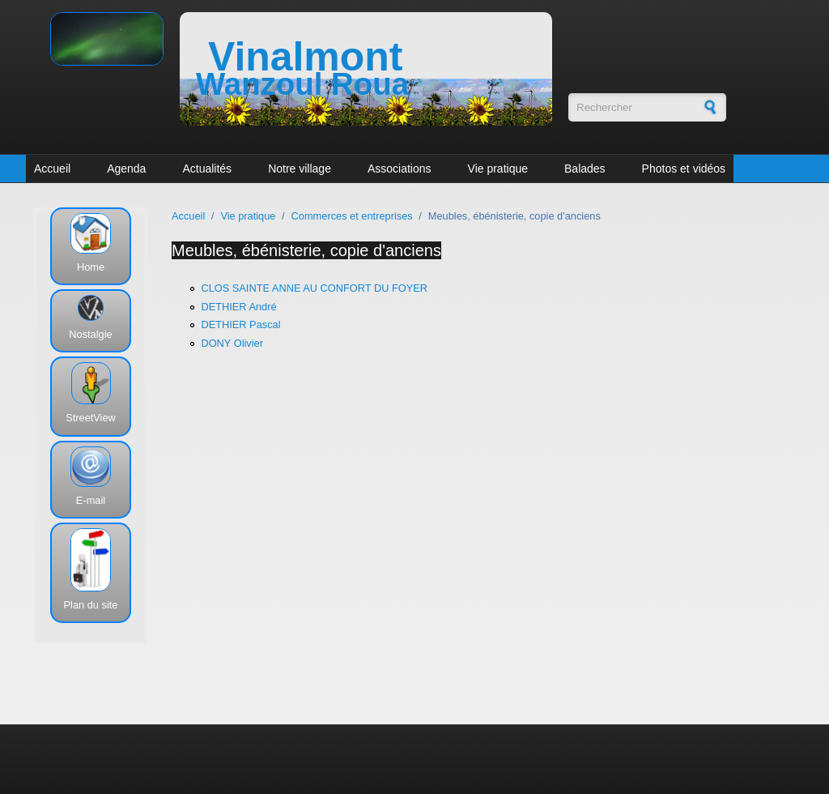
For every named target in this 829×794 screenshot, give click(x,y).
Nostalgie (90, 334)
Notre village (299, 168)
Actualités (207, 168)
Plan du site (91, 605)
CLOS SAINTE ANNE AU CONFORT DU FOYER (314, 288)
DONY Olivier (232, 343)
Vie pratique (498, 168)
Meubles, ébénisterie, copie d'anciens (306, 250)
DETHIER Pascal (240, 324)
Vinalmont (305, 56)
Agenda (126, 168)
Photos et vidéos (684, 168)
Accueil (52, 168)
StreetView (91, 418)
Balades (585, 168)
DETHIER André (238, 307)
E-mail (90, 500)
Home (90, 267)
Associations (400, 168)
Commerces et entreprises (352, 216)
